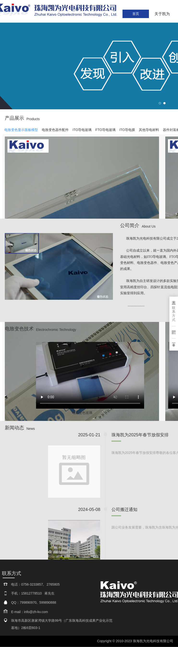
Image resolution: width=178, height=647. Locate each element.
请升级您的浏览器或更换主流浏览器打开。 (90, 372)
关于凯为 (162, 14)
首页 (135, 14)
